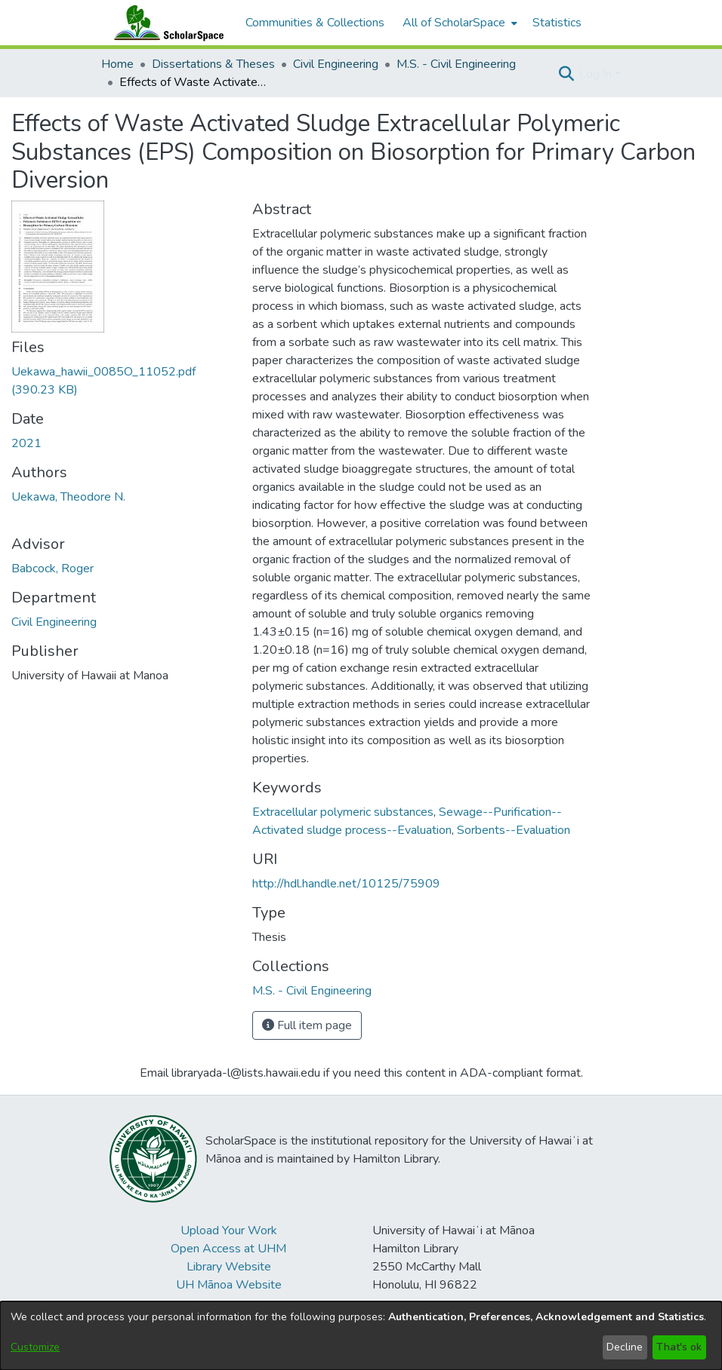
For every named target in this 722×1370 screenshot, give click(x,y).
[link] (312, 990)
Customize (35, 1347)
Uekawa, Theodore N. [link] (68, 497)
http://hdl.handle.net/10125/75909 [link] (346, 883)
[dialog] (361, 1335)
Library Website (229, 1266)
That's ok (679, 1347)
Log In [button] (597, 74)
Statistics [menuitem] (557, 22)
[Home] (165, 22)
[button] (566, 74)
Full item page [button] (307, 1025)
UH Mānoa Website (229, 1285)
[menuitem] (458, 22)
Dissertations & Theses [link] (213, 64)
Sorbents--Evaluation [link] (513, 830)
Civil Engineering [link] (335, 64)
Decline (624, 1347)
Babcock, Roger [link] (52, 568)
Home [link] (117, 64)
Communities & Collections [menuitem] (314, 22)
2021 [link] (26, 443)
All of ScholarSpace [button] (454, 22)
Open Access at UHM (228, 1248)
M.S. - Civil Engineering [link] (456, 64)
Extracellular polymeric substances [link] (343, 812)
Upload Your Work (228, 1230)
